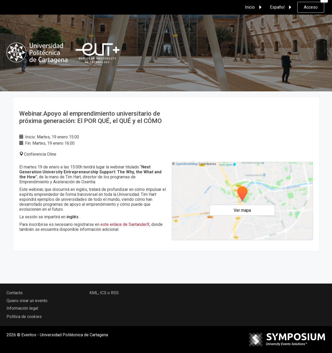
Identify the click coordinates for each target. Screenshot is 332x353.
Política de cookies (24, 316)
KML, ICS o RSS (104, 292)
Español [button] (281, 7)
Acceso (311, 7)
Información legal (22, 308)
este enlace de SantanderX (124, 224)
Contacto (15, 292)
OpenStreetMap (187, 164)
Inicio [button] (254, 7)
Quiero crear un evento (27, 300)
